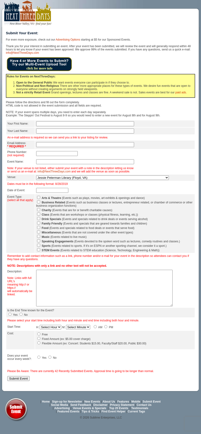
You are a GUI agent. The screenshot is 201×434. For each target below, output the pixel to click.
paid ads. (181, 92)
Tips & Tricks (90, 421)
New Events (92, 412)
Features (123, 412)
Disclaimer (100, 415)
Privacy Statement (122, 415)
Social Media (59, 415)
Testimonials (139, 418)
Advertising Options (68, 39)
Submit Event (152, 412)
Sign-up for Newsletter (67, 412)
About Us (109, 412)
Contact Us (144, 415)
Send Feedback (80, 415)
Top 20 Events (118, 418)
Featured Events (68, 421)
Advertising (62, 418)
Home (46, 412)
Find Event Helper (113, 421)
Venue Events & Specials (89, 418)
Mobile (135, 412)
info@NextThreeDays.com (22, 52)
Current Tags (136, 421)
